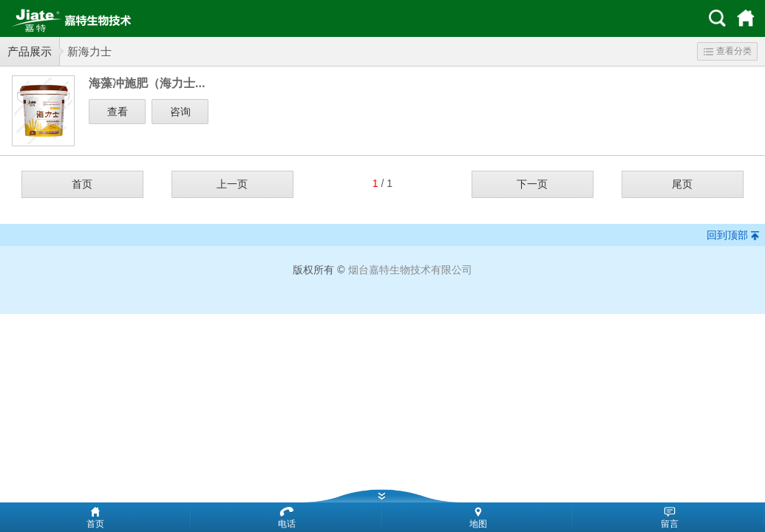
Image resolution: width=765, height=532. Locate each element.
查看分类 (728, 51)
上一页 (232, 184)
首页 (82, 184)
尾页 (682, 184)
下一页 (532, 184)
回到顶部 (727, 235)
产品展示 (29, 51)
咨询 (180, 111)
